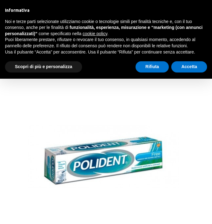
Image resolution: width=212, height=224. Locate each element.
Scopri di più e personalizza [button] (43, 66)
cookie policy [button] (95, 33)
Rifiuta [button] (152, 66)
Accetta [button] (189, 66)
